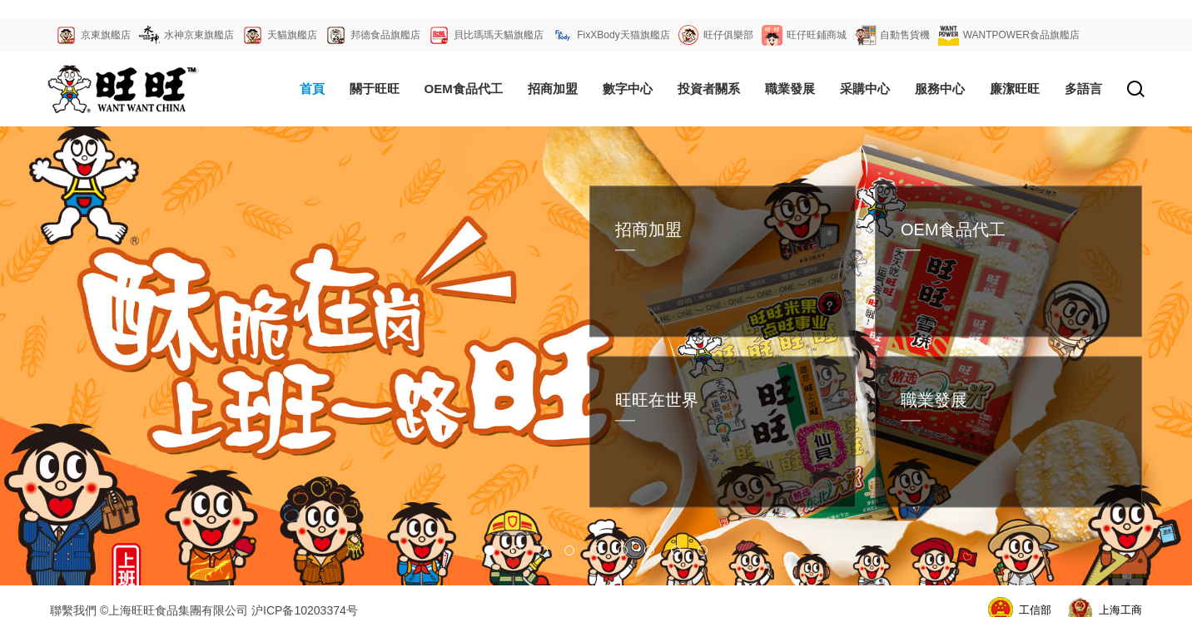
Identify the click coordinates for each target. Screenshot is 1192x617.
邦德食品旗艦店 (385, 35)
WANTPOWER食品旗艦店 (1021, 35)
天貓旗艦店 (292, 35)
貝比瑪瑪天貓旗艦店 (499, 35)
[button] (489, 550)
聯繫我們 (73, 610)
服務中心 (940, 88)
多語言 (1083, 88)
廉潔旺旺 (1015, 88)
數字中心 (628, 88)
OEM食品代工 (464, 88)
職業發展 (790, 88)
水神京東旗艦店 (199, 35)
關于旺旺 (375, 88)
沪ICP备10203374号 (304, 610)
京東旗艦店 (106, 35)
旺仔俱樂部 (728, 35)
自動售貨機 (905, 35)
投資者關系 (709, 88)
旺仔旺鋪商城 (817, 35)
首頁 (312, 88)
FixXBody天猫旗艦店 (623, 35)
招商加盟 (553, 88)
